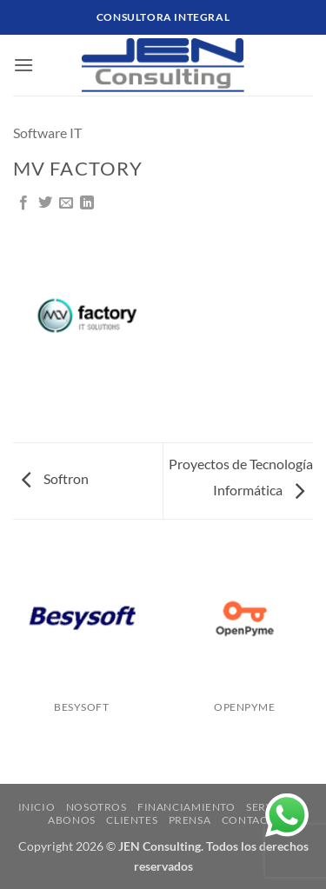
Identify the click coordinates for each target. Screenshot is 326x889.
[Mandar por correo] (66, 203)
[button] (23, 64)
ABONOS (72, 819)
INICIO (37, 806)
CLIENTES (131, 819)
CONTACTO (252, 819)
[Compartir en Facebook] (23, 203)
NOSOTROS (96, 806)
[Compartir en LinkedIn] (87, 203)
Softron (55, 478)
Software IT (47, 132)
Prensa (190, 819)
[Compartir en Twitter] (45, 203)
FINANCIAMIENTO (186, 806)
